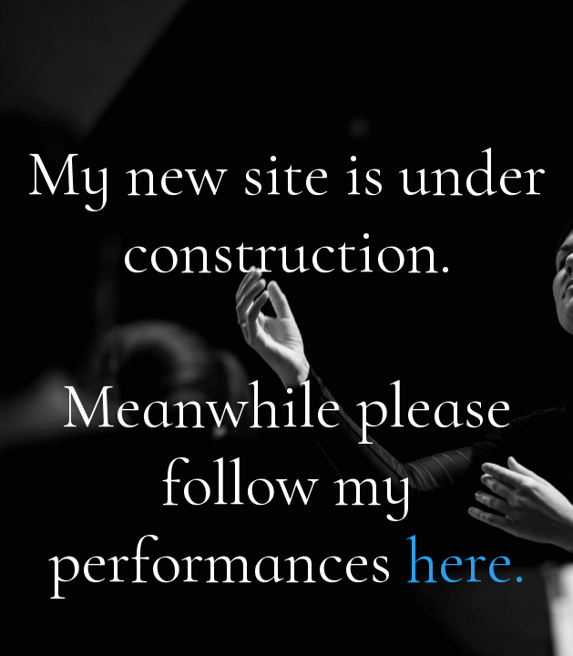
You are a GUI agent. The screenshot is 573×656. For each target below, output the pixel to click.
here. (466, 561)
